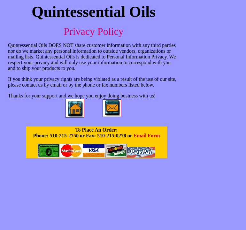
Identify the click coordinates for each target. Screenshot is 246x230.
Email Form (146, 135)
